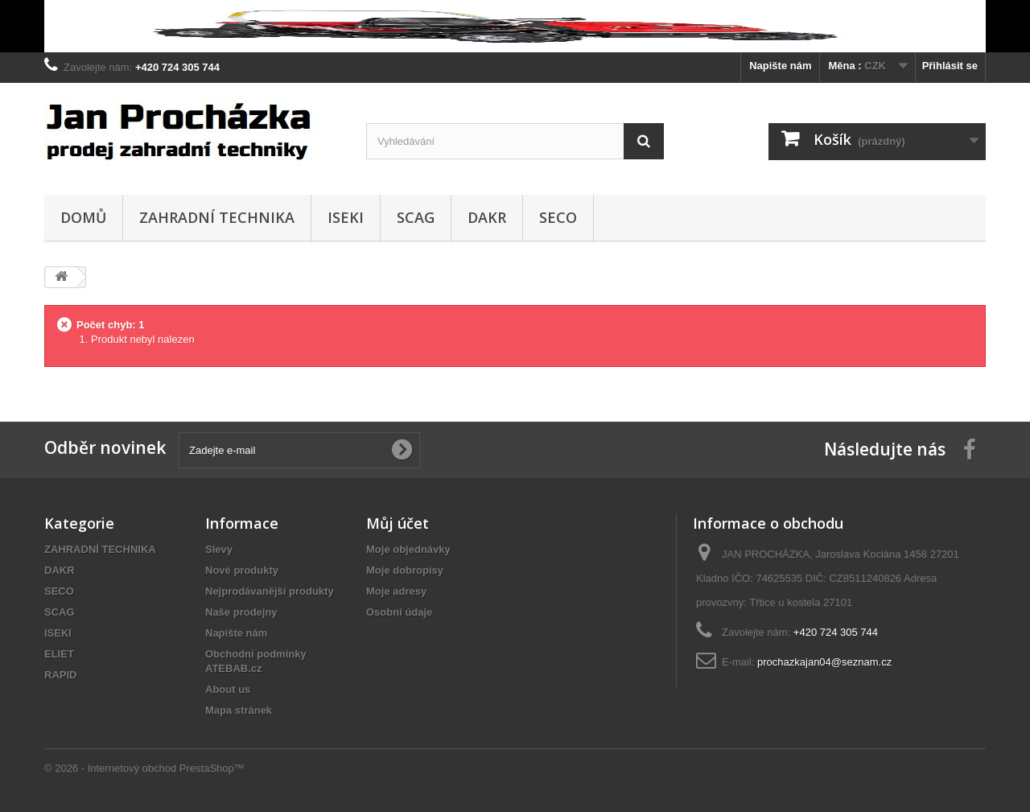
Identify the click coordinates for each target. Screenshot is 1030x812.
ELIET (59, 654)
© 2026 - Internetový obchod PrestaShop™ (144, 768)
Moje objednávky (408, 549)
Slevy (219, 549)
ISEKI (346, 217)
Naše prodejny (241, 612)
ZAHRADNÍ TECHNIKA (217, 217)
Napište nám (780, 66)
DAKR (487, 217)
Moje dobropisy (404, 570)
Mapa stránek (238, 710)
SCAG (416, 217)
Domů (83, 217)
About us (227, 689)
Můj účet (397, 523)
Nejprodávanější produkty (269, 591)
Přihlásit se (950, 66)
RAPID (60, 675)
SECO (558, 217)
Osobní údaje (399, 612)
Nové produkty (241, 570)
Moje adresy (396, 591)
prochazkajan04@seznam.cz (824, 662)
